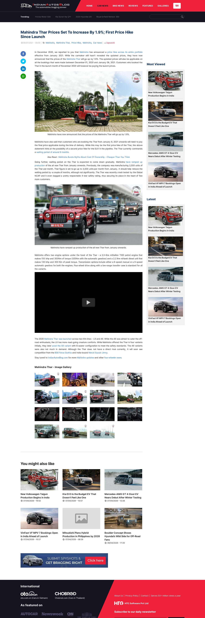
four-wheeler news (112, 357)
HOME (89, 5)
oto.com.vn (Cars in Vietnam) (34, 598)
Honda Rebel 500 (43, 17)
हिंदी (177, 5)
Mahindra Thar (63, 42)
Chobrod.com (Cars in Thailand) (70, 598)
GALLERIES (163, 5)
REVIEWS (133, 5)
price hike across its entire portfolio (124, 52)
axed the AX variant (61, 345)
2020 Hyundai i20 (84, 17)
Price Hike (76, 42)
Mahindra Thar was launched (57, 339)
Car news (97, 42)
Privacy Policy (132, 595)
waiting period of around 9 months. (52, 152)
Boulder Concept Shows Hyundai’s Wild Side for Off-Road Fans (122, 536)
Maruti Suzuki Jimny (98, 352)
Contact (145, 595)
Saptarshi (109, 43)
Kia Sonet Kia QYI (63, 17)
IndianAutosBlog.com (58, 357)
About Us (118, 595)
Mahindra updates (85, 357)
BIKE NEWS (118, 5)
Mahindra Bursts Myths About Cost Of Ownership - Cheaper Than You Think (94, 157)
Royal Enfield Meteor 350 (107, 17)
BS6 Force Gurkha (63, 352)
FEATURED (147, 5)
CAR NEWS (102, 5)
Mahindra (50, 42)
